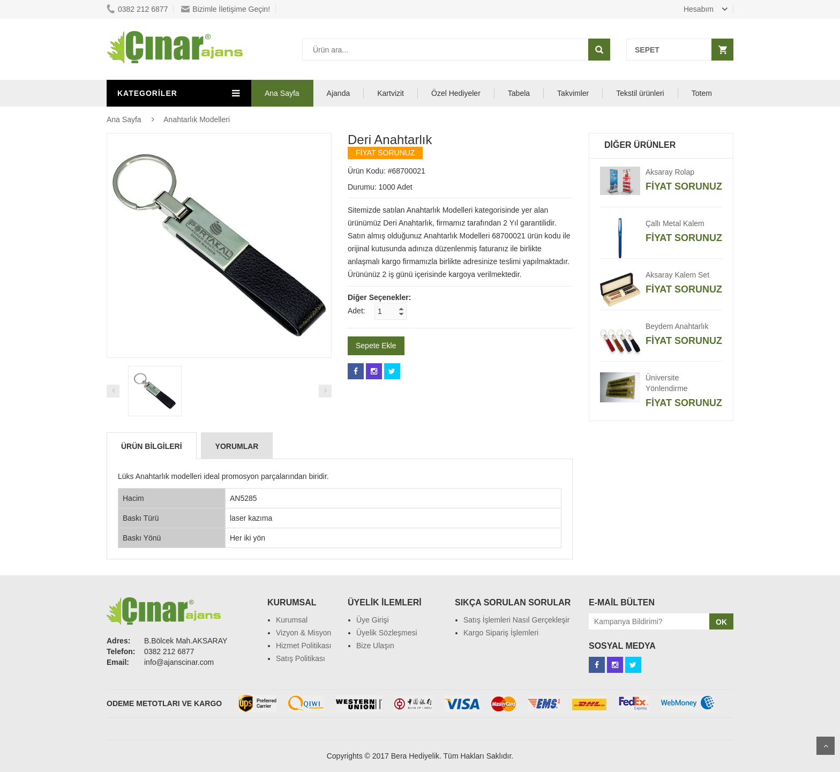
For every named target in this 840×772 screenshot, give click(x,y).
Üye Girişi (372, 620)
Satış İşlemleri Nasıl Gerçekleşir (516, 620)
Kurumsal (292, 620)
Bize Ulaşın (375, 645)
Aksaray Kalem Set (677, 275)
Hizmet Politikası (303, 645)
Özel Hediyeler (456, 93)
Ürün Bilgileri (151, 446)
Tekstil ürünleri (640, 93)
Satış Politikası (300, 658)
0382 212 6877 (137, 9)
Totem (702, 93)
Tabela (519, 93)
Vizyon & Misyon (303, 632)
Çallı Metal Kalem (675, 223)
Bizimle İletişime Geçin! (225, 9)
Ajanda (338, 93)
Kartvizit (390, 93)
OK (721, 622)
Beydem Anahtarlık (677, 326)
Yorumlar (237, 446)
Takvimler (573, 93)
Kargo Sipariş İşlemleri (500, 632)
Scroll (825, 746)
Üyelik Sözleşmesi (386, 632)
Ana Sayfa (282, 93)
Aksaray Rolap (670, 172)
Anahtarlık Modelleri (196, 119)
